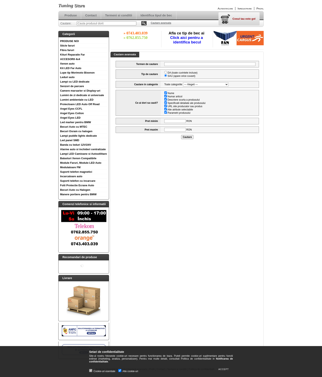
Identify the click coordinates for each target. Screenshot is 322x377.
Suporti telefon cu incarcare (77, 180)
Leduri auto (67, 77)
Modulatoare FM (70, 167)
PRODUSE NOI (69, 41)
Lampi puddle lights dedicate (78, 135)
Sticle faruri (67, 45)
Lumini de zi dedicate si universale (82, 95)
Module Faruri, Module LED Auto (80, 162)
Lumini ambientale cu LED (77, 99)
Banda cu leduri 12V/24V (75, 144)
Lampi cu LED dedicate (75, 81)
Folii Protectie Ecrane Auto (77, 185)
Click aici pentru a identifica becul (187, 39)
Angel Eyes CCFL (71, 108)
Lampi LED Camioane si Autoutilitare (83, 153)
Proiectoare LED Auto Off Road (80, 104)
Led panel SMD (69, 140)
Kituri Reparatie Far (72, 54)
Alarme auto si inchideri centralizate (83, 149)
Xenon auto (67, 63)
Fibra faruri (67, 50)
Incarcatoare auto (71, 176)
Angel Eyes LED (70, 117)
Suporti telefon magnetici (76, 171)
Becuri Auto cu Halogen (75, 189)
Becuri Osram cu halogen (76, 131)
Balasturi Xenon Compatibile (78, 158)
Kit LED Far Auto (71, 68)
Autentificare (225, 8)
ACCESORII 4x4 (70, 59)
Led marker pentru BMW (75, 122)
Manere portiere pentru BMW (78, 194)
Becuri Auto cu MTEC (73, 126)
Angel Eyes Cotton (72, 113)
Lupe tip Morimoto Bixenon (77, 72)
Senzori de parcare (72, 86)
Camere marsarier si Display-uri (80, 90)
